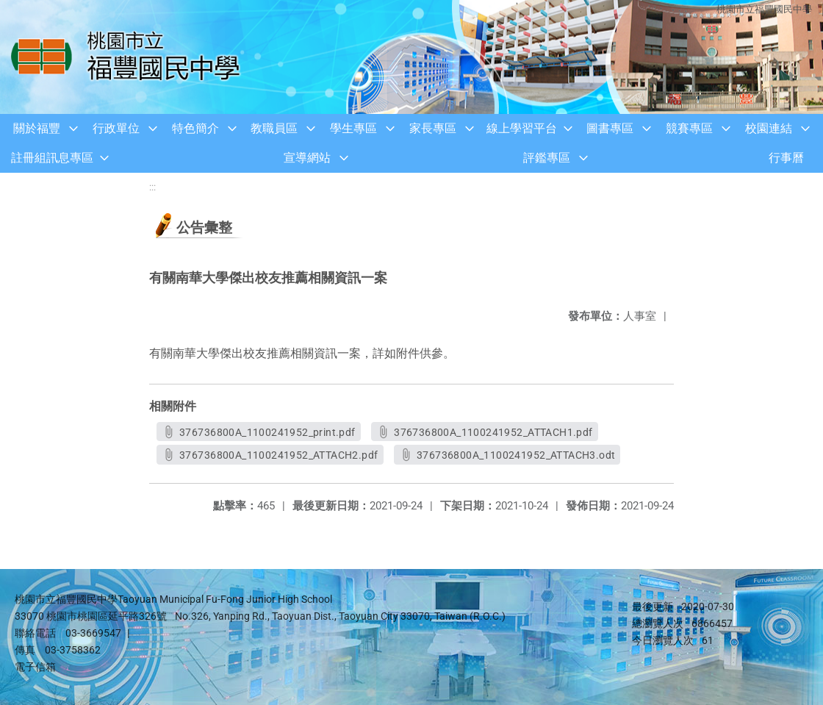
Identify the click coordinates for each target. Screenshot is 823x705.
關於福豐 (36, 128)
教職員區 (274, 128)
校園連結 (768, 128)
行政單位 (116, 128)
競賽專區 (689, 128)
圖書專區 (609, 128)
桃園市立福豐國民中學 (764, 9)
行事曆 (786, 158)
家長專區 (432, 128)
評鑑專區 (546, 158)
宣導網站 (307, 158)
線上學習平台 (521, 128)
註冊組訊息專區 (52, 158)
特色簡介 (195, 128)
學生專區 (353, 128)
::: (152, 187)
